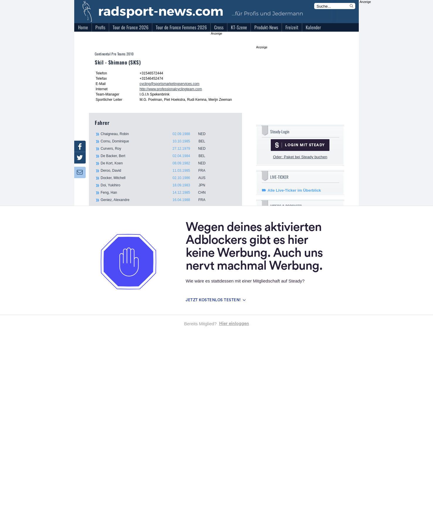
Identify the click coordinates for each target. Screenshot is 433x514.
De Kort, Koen (156, 163)
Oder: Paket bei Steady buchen (300, 157)
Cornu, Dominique (156, 141)
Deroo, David (156, 171)
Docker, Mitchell (156, 178)
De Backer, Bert (156, 156)
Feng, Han (156, 192)
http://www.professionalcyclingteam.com (171, 89)
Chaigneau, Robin (156, 134)
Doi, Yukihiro (156, 185)
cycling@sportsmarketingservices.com (169, 84)
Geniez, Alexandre (156, 200)
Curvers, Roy (156, 149)
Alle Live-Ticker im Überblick (294, 190)
